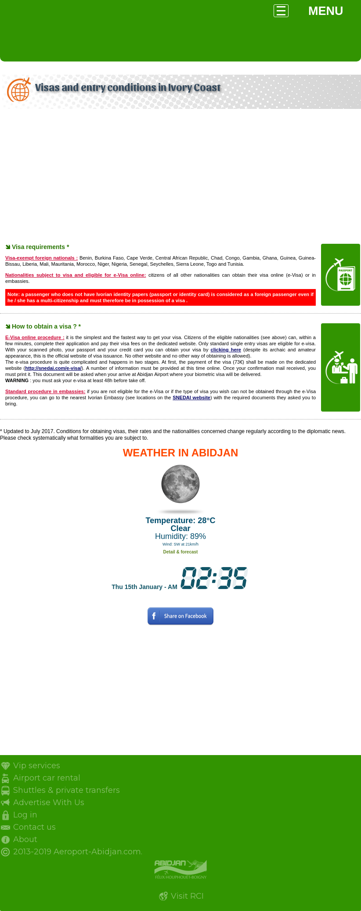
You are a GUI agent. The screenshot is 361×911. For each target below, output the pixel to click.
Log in (25, 815)
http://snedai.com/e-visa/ (53, 368)
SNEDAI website (191, 397)
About (25, 839)
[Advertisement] (180, 177)
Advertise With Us (48, 802)
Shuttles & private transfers (66, 790)
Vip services (36, 765)
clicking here (226, 349)
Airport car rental (46, 778)
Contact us (34, 827)
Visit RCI (187, 896)
